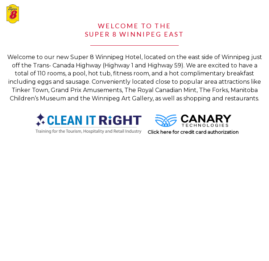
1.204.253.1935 (207, 10)
